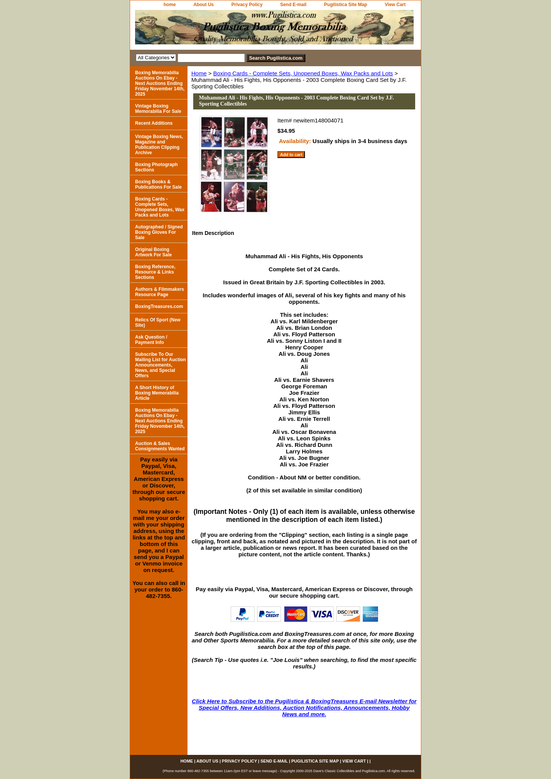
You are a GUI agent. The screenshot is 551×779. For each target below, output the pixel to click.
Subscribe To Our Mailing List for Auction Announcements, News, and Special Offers (160, 365)
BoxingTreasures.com (159, 306)
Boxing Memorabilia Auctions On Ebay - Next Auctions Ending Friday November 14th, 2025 (159, 83)
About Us (203, 4)
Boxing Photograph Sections (156, 167)
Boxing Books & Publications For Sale (158, 184)
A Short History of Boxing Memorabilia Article (157, 393)
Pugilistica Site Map (345, 4)
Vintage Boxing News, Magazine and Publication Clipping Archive (159, 144)
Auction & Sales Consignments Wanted (160, 446)
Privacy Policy (246, 4)
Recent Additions (154, 123)
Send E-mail (293, 4)
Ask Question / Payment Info (151, 339)
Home (199, 73)
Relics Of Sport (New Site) (158, 322)
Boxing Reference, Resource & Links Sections (155, 272)
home (169, 4)
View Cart (395, 4)
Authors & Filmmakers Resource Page (159, 292)
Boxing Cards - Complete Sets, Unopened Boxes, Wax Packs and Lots (303, 73)
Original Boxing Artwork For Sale (153, 252)
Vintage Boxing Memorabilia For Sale (158, 108)
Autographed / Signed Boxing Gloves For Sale (159, 232)
